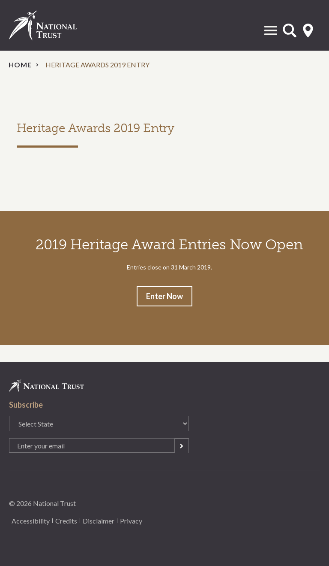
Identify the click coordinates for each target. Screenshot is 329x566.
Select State (308, 30)
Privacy (131, 520)
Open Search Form (289, 30)
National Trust (52, 25)
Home (20, 65)
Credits (66, 520)
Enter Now (164, 296)
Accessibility (31, 520)
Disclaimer (98, 520)
